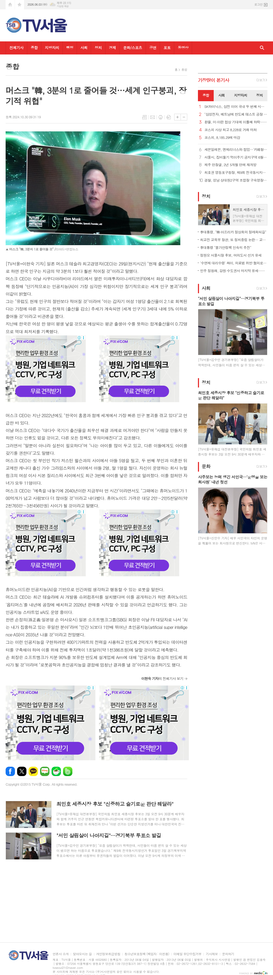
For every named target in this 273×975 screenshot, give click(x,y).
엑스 (21, 771)
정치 (98, 47)
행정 (69, 47)
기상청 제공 (63, 6)
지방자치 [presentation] (240, 95)
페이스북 (10, 771)
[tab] (206, 95)
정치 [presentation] (259, 95)
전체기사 (16, 47)
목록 (144, 117)
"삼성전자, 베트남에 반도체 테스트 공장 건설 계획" (235, 114)
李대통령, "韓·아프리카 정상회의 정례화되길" (233, 231)
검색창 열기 (262, 47)
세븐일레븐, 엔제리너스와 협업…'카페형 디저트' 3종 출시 (235, 149)
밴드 (67, 771)
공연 (152, 47)
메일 (152, 117)
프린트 (160, 117)
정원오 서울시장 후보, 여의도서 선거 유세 (231, 255)
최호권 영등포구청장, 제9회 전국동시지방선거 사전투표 (235, 172)
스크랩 (168, 117)
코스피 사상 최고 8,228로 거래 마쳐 (230, 130)
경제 (112, 47)
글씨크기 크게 (177, 117)
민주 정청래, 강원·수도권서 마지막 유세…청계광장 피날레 (233, 270)
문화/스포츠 (132, 47)
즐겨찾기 (19, 4)
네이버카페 (56, 771)
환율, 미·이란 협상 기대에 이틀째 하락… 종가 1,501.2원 (235, 122)
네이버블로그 (44, 771)
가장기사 (213, 80)
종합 (34, 47)
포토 (166, 47)
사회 (83, 47)
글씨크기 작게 (184, 117)
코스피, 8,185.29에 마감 (222, 137)
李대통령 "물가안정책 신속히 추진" (225, 247)
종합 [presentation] (205, 95)
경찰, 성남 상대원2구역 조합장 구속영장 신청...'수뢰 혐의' (235, 180)
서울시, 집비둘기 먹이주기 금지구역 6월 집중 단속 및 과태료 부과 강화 (235, 157)
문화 (206, 466)
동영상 (183, 47)
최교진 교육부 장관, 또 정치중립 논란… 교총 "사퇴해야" (233, 239)
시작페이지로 (10, 4)
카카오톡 (33, 771)
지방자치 (52, 47)
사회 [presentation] (221, 95)
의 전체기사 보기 (162, 678)
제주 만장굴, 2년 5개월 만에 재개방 (230, 165)
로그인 (258, 4)
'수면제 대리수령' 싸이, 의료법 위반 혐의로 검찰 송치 (233, 262)
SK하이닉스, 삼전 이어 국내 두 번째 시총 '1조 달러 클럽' (235, 106)
